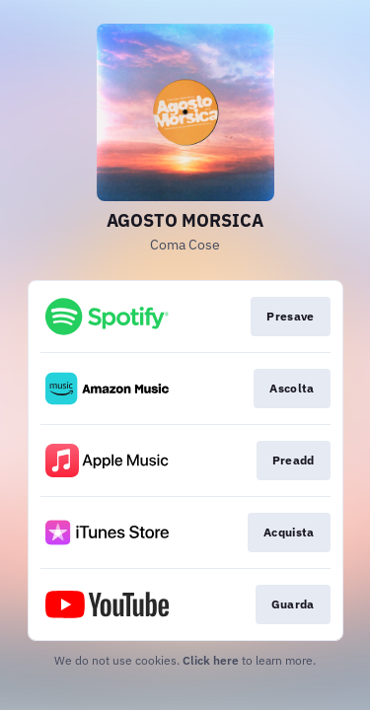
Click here (211, 660)
